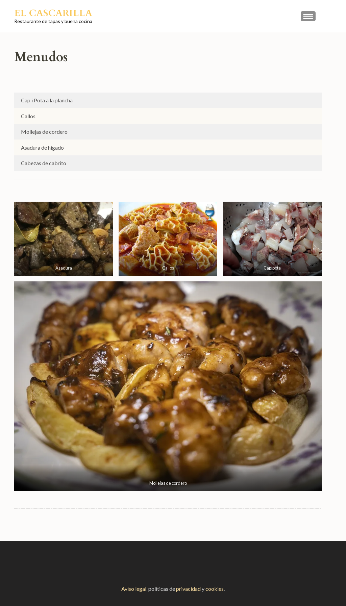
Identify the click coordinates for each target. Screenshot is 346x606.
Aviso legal (133, 588)
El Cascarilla (53, 13)
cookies (214, 588)
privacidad (188, 588)
